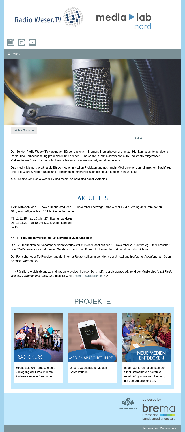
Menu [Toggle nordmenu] (13, 53)
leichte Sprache (24, 130)
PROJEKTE (92, 301)
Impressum (150, 428)
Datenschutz (168, 428)
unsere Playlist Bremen (88, 275)
